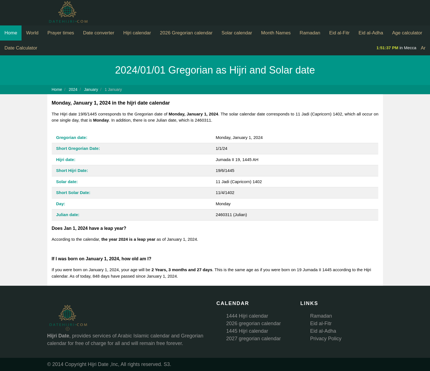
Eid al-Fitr (339, 33)
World (32, 33)
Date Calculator (20, 48)
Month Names (276, 33)
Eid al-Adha (371, 33)
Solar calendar (237, 33)
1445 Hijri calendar (247, 331)
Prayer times (60, 33)
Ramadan (310, 33)
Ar (423, 48)
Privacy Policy (326, 338)
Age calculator (407, 33)
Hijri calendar (137, 33)
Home (10, 33)
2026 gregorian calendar (253, 323)
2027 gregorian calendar (253, 338)
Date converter (98, 33)
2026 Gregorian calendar (186, 33)
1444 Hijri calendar (247, 316)
